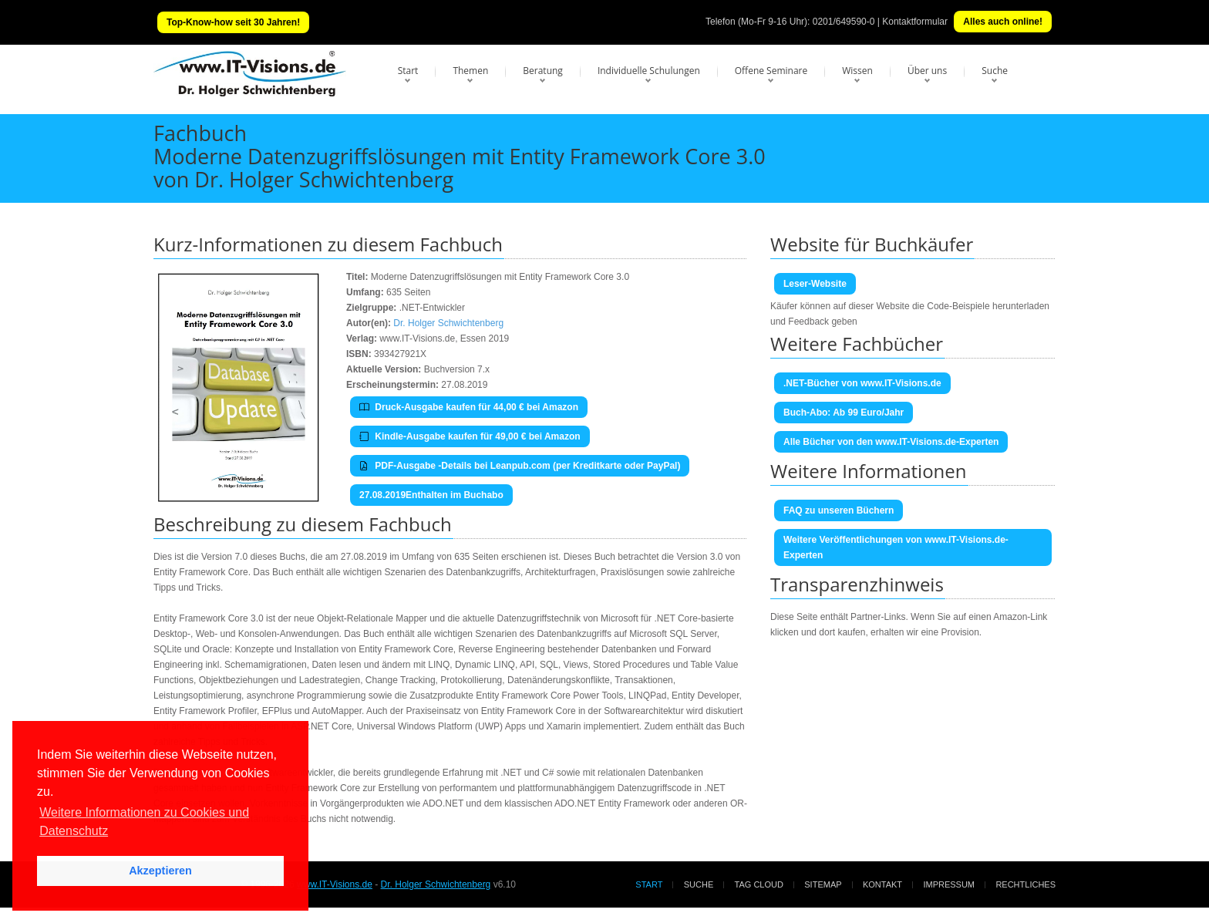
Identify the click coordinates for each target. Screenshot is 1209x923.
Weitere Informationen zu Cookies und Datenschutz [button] (144, 821)
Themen (470, 70)
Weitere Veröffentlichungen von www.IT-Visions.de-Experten (896, 547)
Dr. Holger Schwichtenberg (448, 323)
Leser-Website (815, 283)
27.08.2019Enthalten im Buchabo (431, 495)
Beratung (543, 70)
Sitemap (822, 884)
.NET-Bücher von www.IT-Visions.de (862, 383)
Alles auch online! (1002, 21)
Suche (995, 70)
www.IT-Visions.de (334, 884)
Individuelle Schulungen (649, 70)
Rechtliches (1025, 884)
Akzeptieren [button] (160, 870)
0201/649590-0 (844, 21)
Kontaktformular (915, 21)
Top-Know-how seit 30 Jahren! (233, 22)
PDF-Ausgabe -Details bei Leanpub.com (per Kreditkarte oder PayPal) (519, 465)
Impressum (949, 884)
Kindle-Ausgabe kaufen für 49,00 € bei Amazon (470, 436)
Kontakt (882, 884)
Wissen (857, 70)
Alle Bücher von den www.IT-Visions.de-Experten (891, 441)
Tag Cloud (759, 884)
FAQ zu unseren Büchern (838, 510)
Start (408, 70)
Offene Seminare (771, 70)
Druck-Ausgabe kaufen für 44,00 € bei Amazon (468, 407)
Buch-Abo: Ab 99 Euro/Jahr (843, 412)
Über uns (927, 70)
